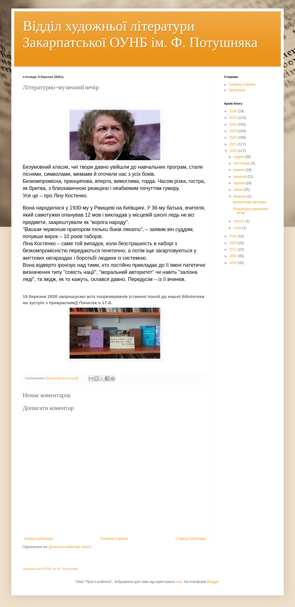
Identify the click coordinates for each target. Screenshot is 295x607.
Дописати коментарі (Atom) (70, 547)
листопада (242, 163)
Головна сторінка (114, 539)
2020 (233, 151)
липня (238, 190)
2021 (233, 144)
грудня (239, 157)
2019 (233, 236)
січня (237, 228)
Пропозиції (236, 90)
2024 (233, 124)
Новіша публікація (38, 539)
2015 (233, 263)
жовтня (239, 170)
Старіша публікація (190, 539)
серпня (239, 183)
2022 (233, 137)
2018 (233, 243)
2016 (233, 256)
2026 (233, 111)
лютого (239, 221)
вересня (240, 177)
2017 (233, 249)
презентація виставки (249, 202)
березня (240, 196)
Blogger (213, 582)
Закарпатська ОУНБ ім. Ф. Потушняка (50, 569)
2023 (233, 131)
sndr (179, 582)
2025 (233, 118)
